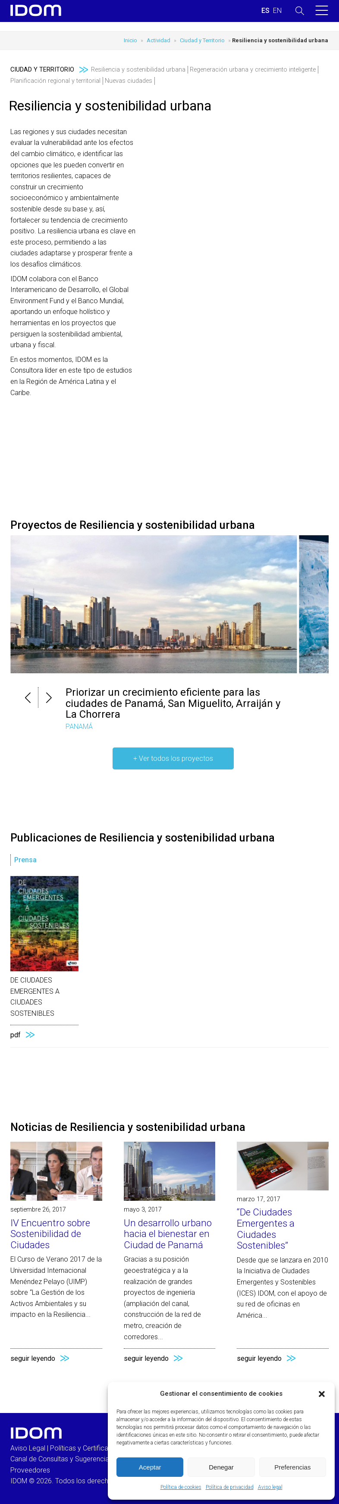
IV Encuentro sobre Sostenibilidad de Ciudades (50, 1233)
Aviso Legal (27, 1448)
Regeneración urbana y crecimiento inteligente (253, 69)
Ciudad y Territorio (202, 40)
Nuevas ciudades (128, 81)
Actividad (158, 40)
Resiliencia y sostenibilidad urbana (138, 69)
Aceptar (150, 1467)
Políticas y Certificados (85, 1448)
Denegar (221, 1467)
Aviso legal (270, 1487)
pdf (15, 1035)
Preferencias (292, 1467)
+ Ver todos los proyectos (173, 758)
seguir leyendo (32, 1358)
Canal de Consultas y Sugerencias (61, 1459)
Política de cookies (180, 1487)
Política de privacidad (230, 1487)
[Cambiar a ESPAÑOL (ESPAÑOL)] (265, 11)
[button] (321, 1394)
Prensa (25, 860)
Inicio (130, 40)
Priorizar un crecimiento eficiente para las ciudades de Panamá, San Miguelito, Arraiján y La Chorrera (173, 703)
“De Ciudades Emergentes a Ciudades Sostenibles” (266, 1228)
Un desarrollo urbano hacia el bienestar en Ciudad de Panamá (168, 1233)
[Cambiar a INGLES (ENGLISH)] (277, 11)
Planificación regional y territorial (55, 81)
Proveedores (30, 1470)
